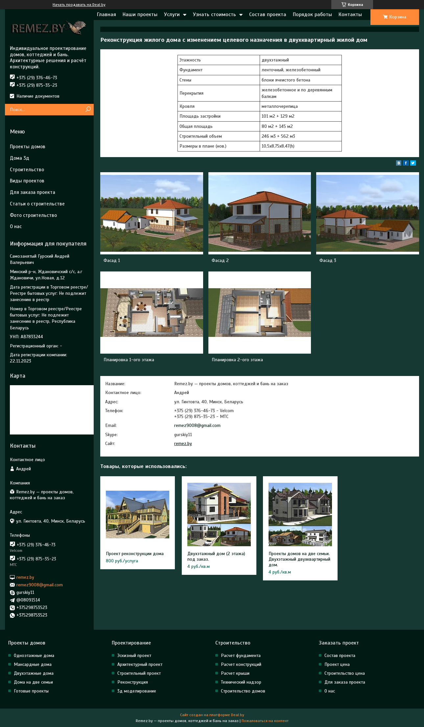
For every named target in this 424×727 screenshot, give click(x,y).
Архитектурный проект (139, 664)
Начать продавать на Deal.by (79, 4)
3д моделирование (136, 691)
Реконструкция (132, 682)
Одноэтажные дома (34, 655)
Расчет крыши (235, 673)
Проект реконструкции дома (135, 553)
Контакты (350, 14)
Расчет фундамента (241, 655)
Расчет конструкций (241, 664)
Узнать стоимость (214, 14)
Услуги (172, 14)
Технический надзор (241, 682)
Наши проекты (140, 14)
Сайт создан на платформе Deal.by (212, 715)
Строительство (27, 170)
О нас (16, 226)
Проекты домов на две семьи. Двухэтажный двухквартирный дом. (299, 559)
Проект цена (337, 664)
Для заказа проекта (32, 192)
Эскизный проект (134, 655)
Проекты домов (27, 147)
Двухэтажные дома (34, 673)
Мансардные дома (33, 664)
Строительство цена (344, 673)
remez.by (183, 443)
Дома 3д (19, 158)
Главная (106, 14)
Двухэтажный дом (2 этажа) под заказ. (216, 556)
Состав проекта (267, 14)
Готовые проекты (31, 691)
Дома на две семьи (33, 682)
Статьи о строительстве (37, 204)
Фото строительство (33, 215)
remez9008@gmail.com (197, 425)
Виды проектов (27, 181)
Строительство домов (243, 691)
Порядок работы (312, 14)
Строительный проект (139, 673)
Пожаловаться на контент (265, 720)
